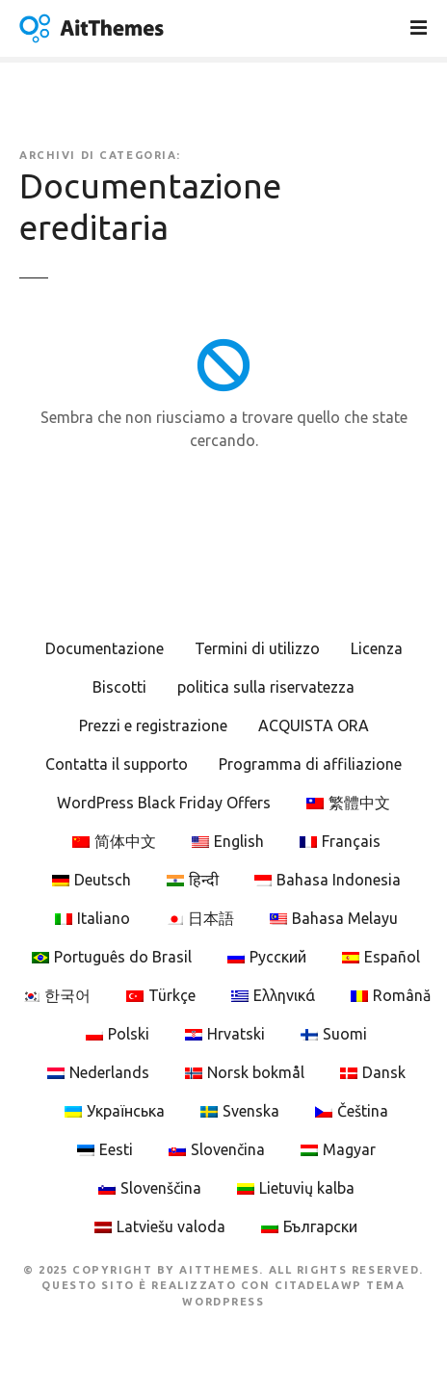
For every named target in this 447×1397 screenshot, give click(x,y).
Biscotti (119, 687)
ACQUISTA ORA (313, 725)
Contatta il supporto (116, 764)
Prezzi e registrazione (153, 725)
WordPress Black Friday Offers (164, 802)
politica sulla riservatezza (266, 687)
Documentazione (104, 648)
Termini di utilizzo (257, 648)
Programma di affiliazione (310, 764)
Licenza (377, 648)
